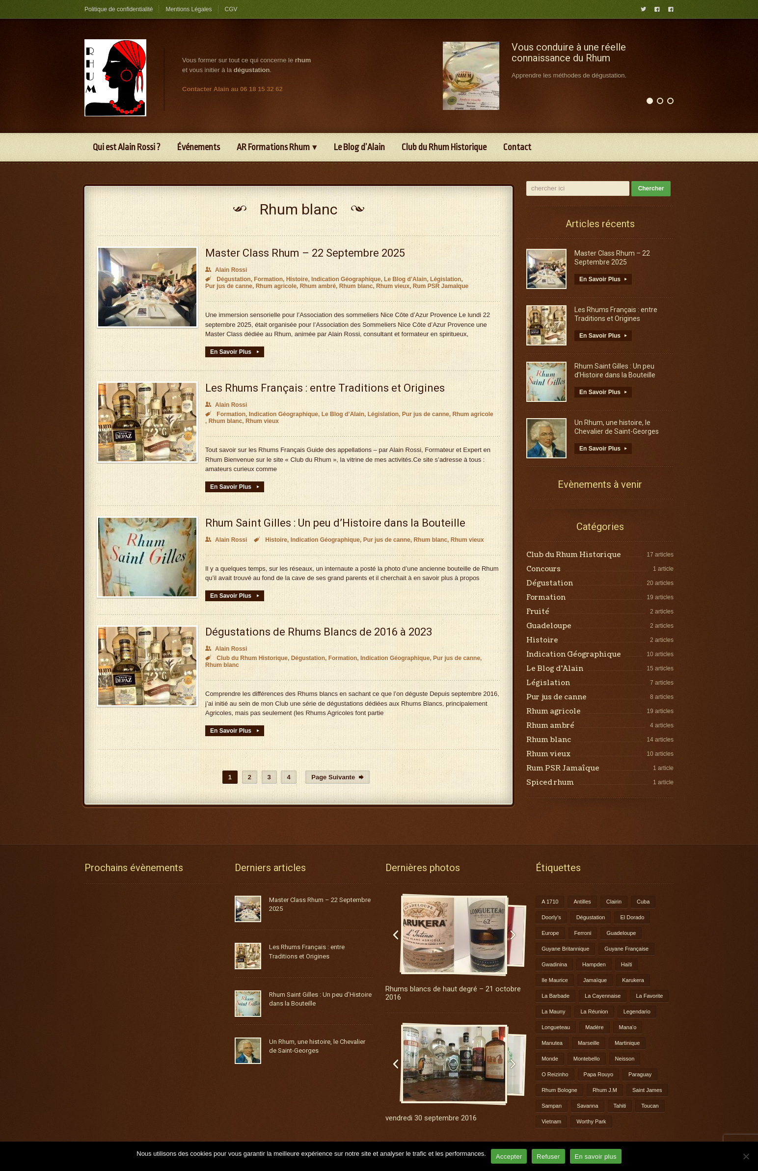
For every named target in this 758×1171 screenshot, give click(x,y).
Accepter (509, 1156)
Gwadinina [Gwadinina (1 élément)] (554, 964)
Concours (543, 569)
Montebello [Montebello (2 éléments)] (586, 1059)
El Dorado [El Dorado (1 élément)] (632, 917)
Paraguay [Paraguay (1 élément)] (639, 1074)
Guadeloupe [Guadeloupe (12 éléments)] (621, 933)
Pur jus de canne (228, 286)
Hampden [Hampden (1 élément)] (594, 964)
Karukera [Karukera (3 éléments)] (633, 980)
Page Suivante (337, 777)
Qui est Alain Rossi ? (127, 147)
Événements (198, 147)
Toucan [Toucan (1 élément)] (649, 1106)
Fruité (537, 612)
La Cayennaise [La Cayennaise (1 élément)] (603, 996)
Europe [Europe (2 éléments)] (550, 933)
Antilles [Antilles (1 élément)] (582, 902)
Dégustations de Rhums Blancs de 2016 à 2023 (318, 632)
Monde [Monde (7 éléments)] (549, 1059)
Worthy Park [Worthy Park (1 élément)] (591, 1121)
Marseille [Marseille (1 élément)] (588, 1043)
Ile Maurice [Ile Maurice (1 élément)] (554, 980)
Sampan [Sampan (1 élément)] (551, 1106)
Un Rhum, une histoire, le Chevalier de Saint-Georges (616, 427)
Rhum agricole (276, 286)
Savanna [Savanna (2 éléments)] (587, 1106)
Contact (517, 147)
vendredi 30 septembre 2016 (431, 1118)
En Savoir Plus (234, 351)
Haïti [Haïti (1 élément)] (626, 964)
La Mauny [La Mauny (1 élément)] (553, 1011)
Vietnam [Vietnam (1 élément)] (551, 1121)
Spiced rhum (550, 782)
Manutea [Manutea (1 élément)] (552, 1043)
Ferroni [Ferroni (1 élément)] (583, 933)
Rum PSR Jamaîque (440, 286)
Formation (268, 279)
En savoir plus (596, 1156)
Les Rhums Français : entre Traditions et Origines (325, 388)
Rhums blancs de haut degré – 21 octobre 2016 (453, 993)
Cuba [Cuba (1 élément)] (643, 902)
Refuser (548, 1156)
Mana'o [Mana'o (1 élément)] (628, 1027)
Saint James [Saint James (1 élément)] (647, 1090)
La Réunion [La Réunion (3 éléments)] (594, 1011)
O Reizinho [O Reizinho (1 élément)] (554, 1074)
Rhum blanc (356, 286)
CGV (231, 9)
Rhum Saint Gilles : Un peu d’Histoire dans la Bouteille (335, 523)
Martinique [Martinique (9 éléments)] (627, 1043)
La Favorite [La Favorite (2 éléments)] (649, 996)
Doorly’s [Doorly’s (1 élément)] (551, 917)
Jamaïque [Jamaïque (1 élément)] (595, 980)
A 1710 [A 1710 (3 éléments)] (549, 902)
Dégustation (233, 279)
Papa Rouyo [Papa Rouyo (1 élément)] (599, 1074)
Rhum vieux (392, 286)
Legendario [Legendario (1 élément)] (636, 1011)
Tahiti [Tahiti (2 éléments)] (620, 1106)
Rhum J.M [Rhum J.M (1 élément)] (605, 1090)
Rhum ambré (318, 286)
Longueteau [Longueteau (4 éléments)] (555, 1027)
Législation (445, 279)
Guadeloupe (548, 626)
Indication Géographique (345, 279)
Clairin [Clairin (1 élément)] (614, 902)
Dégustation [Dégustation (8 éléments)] (590, 917)
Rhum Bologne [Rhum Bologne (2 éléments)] (559, 1090)
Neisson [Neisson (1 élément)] (625, 1059)
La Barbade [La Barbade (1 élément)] (555, 996)
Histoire (297, 279)
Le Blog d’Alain (359, 147)
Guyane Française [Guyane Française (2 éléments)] (626, 949)
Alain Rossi (226, 269)
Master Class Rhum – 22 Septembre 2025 (305, 253)
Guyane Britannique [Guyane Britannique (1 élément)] (565, 949)
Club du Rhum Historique (444, 147)
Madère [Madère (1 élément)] (594, 1027)
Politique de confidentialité (118, 9)
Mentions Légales (188, 9)
